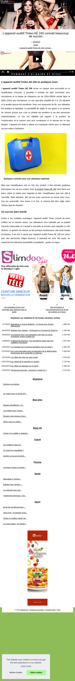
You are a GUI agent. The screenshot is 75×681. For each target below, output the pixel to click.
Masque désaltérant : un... (13, 405)
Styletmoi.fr (24, 610)
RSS (58, 610)
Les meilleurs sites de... (12, 445)
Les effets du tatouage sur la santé (24, 366)
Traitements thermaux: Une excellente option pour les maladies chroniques (32, 342)
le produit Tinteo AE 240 (45, 189)
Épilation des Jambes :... (13, 485)
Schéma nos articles (11, 384)
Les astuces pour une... (12, 490)
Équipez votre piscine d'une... (15, 416)
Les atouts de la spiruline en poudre (25, 361)
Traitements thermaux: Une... (14, 496)
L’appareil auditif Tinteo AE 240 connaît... (35, 48)
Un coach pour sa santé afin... (15, 394)
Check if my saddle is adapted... (16, 433)
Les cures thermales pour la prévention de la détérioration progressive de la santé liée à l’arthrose (34, 352)
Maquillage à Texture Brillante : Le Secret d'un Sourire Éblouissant (32, 325)
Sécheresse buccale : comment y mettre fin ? (29, 370)
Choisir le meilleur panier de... (15, 518)
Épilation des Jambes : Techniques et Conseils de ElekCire (34, 330)
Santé (35, 45)
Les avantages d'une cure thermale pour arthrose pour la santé (14, 309)
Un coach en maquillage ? (13, 450)
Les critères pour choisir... (13, 411)
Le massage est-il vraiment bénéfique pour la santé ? (32, 347)
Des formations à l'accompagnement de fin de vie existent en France (57, 309)
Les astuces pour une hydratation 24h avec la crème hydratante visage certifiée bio (31, 335)
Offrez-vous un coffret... (12, 422)
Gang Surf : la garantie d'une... (15, 513)
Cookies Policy (50, 610)
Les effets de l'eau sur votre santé (24, 357)
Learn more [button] (26, 666)
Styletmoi (36, 42)
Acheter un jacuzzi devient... (14, 456)
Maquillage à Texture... (12, 479)
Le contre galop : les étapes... (15, 524)
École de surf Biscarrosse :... (14, 507)
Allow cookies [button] (36, 672)
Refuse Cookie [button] (16, 672)
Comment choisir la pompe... (14, 468)
